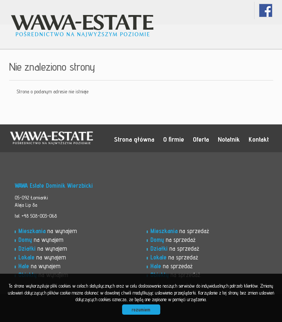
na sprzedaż (179, 231)
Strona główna (134, 139)
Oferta (201, 139)
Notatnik (229, 139)
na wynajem (47, 231)
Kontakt (259, 139)
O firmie (173, 139)
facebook (265, 10)
